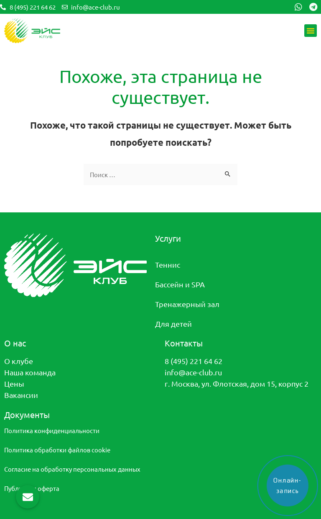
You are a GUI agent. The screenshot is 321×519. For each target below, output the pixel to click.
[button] (310, 30)
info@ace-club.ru (193, 372)
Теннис (167, 264)
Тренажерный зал (187, 304)
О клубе (18, 360)
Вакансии (21, 394)
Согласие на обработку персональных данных (72, 469)
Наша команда (30, 372)
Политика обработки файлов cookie (57, 450)
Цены (14, 383)
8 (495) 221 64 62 (193, 360)
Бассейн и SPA (180, 284)
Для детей (173, 323)
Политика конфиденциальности (51, 430)
